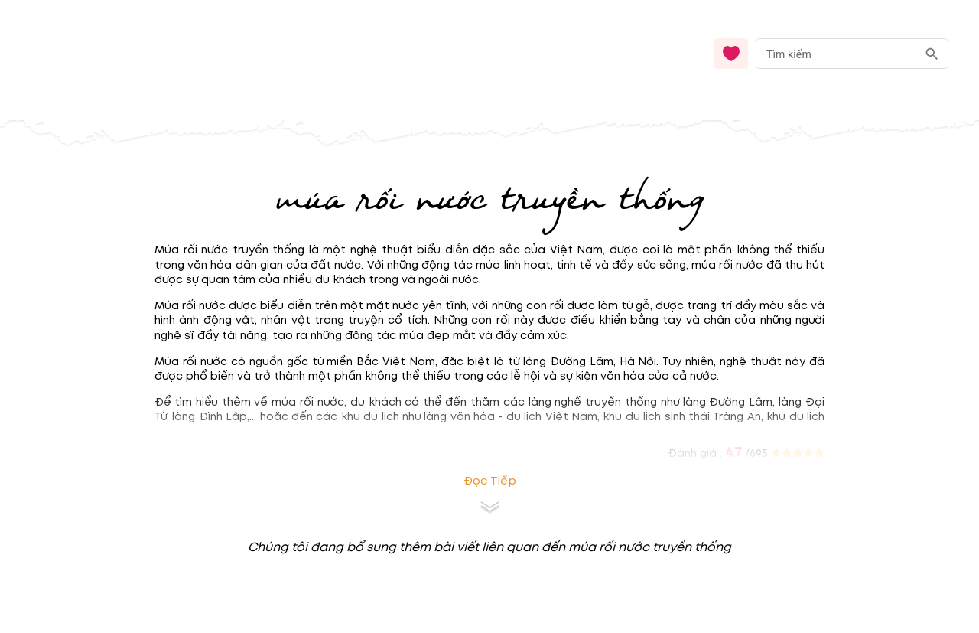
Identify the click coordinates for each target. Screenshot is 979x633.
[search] (932, 54)
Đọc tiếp (489, 481)
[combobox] (852, 54)
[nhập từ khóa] (836, 53)
